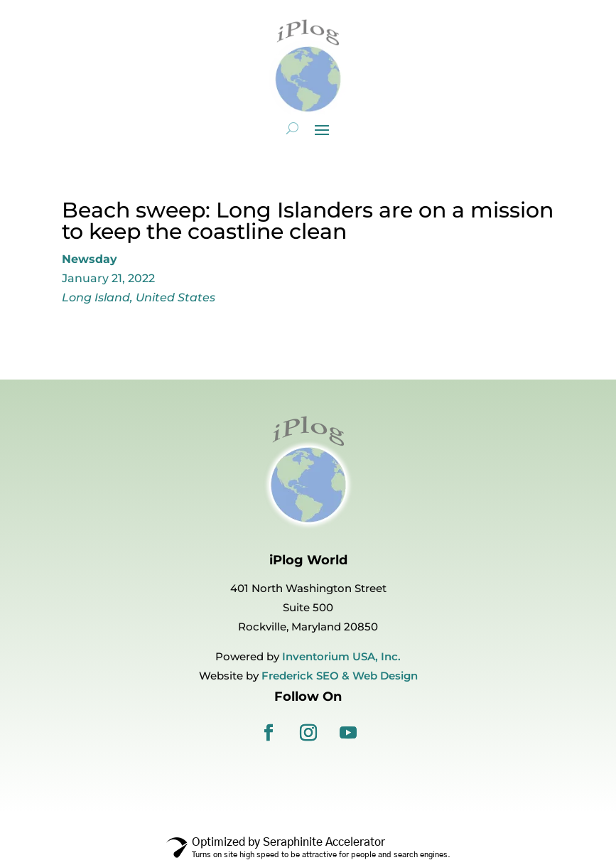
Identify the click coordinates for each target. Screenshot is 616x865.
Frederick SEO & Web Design (339, 675)
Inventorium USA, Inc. (341, 656)
